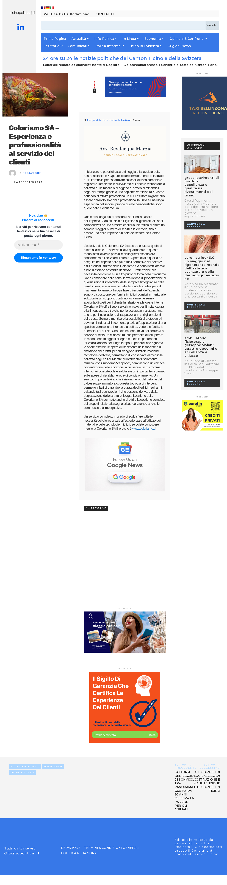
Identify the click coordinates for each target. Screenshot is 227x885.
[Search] (212, 25)
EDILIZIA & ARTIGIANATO (25, 766)
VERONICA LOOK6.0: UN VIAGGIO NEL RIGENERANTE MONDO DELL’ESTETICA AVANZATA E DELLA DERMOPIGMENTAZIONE (202, 268)
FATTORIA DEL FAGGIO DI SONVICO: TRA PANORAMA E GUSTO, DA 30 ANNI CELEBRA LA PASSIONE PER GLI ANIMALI (185, 790)
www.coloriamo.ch (144, 428)
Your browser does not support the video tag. (110, 529)
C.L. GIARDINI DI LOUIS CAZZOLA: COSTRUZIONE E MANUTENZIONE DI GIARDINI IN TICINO (206, 781)
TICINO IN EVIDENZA (22, 772)
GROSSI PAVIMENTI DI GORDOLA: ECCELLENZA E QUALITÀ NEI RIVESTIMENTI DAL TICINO (201, 186)
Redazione (32, 173)
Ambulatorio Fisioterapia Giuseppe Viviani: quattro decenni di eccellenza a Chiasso (201, 347)
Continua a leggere (196, 225)
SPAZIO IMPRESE (53, 766)
